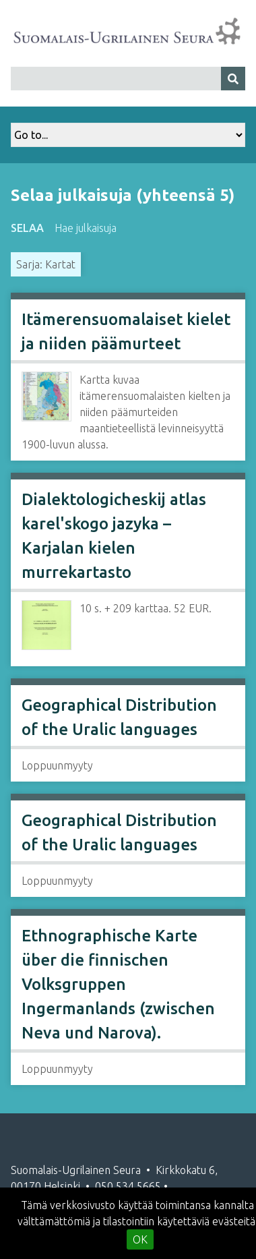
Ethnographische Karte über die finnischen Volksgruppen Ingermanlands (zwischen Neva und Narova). (118, 984)
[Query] (128, 78)
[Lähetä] (233, 78)
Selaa (27, 228)
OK (140, 1239)
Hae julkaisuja (86, 228)
